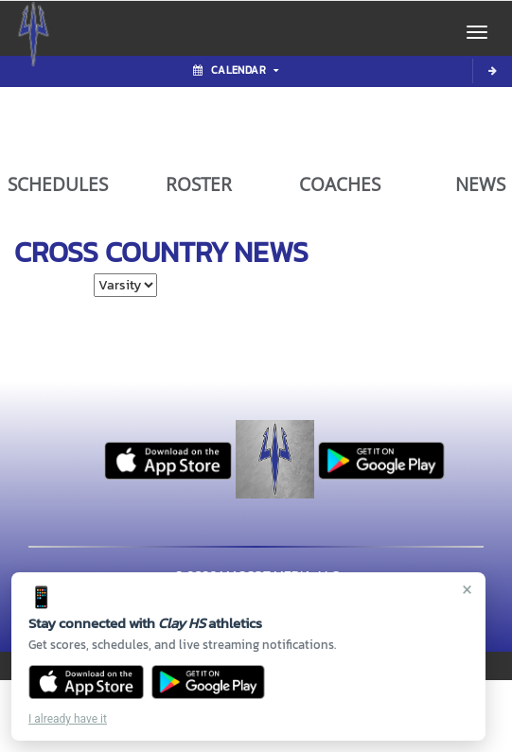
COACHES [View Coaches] (339, 184)
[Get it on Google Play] (208, 682)
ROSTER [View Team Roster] (199, 184)
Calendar (235, 70)
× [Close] (467, 589)
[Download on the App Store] (86, 682)
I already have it (67, 719)
